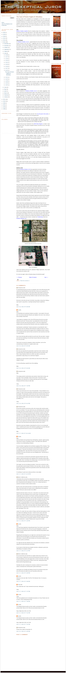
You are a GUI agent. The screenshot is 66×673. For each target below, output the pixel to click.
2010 (4, 101)
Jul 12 (6, 77)
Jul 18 (6, 66)
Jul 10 (6, 79)
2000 (4, 106)
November (6, 45)
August (5, 51)
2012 (4, 42)
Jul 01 (6, 84)
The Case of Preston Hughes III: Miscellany (9, 73)
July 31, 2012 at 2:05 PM (23, 631)
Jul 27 (6, 56)
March (5, 93)
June (5, 87)
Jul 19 (6, 64)
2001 (4, 105)
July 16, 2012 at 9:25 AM (23, 345)
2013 (4, 40)
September (6, 49)
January (6, 96)
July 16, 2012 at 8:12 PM (23, 403)
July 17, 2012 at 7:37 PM (23, 591)
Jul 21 (6, 62)
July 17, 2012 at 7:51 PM (23, 612)
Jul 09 (6, 81)
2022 (4, 32)
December (6, 43)
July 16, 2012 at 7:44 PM (23, 385)
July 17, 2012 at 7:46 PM (23, 601)
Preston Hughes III (24, 280)
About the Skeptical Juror (7, 23)
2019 (4, 34)
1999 (4, 108)
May (5, 89)
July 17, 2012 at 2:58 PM (23, 581)
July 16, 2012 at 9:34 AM (23, 368)
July (5, 53)
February (6, 94)
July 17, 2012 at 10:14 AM (23, 433)
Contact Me (4, 25)
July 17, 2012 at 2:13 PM (23, 550)
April (5, 91)
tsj (18, 309)
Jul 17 (6, 68)
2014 (4, 38)
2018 (4, 36)
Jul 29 (6, 54)
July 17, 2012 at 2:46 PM (23, 572)
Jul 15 (6, 70)
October (6, 47)
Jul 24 (6, 60)
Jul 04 (6, 82)
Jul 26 (6, 58)
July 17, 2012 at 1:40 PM (23, 520)
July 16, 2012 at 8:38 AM (23, 306)
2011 (4, 99)
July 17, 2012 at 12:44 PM (23, 474)
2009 (4, 103)
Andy (19, 584)
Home (3, 22)
